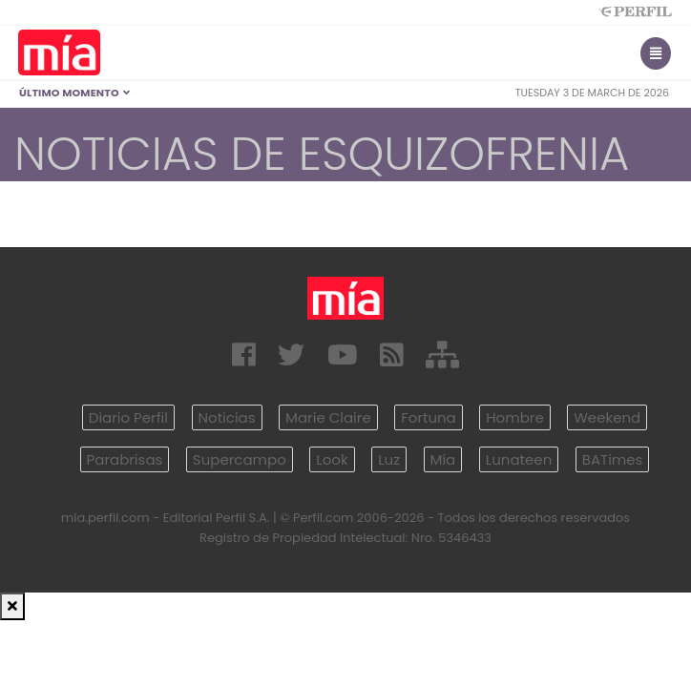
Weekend (607, 417)
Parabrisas (125, 459)
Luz (389, 459)
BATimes (612, 459)
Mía (443, 459)
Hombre (514, 417)
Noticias (227, 417)
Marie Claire (328, 417)
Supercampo (239, 459)
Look (331, 459)
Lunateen (519, 459)
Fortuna (428, 417)
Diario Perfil (128, 417)
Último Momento (75, 92)
